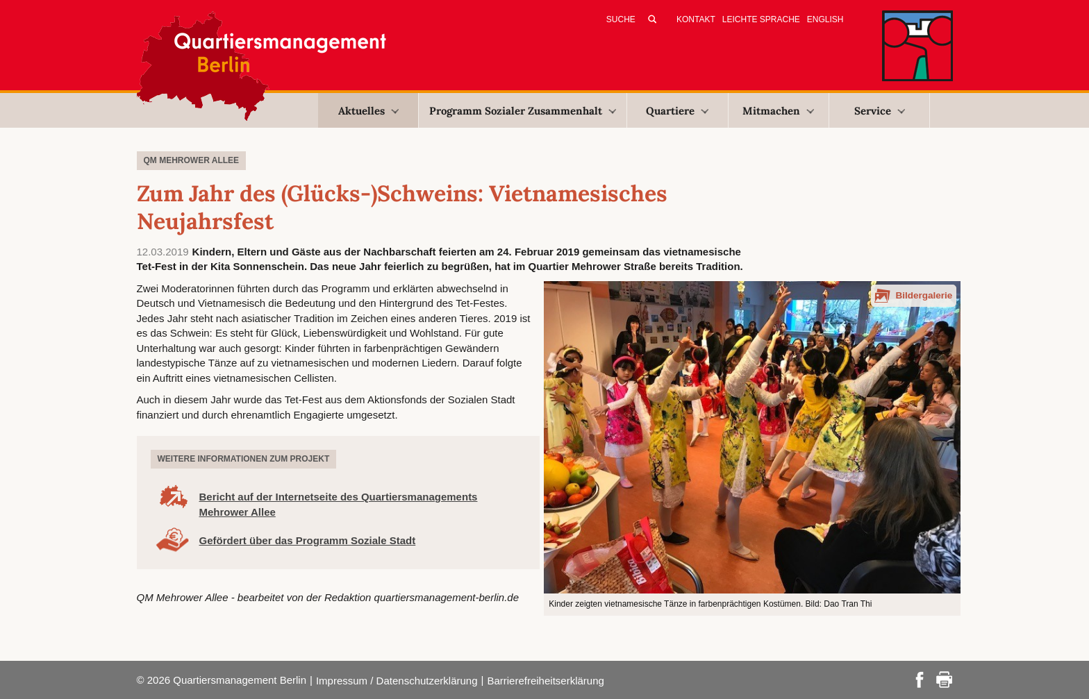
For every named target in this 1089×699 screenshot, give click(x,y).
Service (879, 110)
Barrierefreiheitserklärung (545, 681)
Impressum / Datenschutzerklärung (397, 681)
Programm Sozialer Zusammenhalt (522, 110)
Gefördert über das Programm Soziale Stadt (307, 540)
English (825, 19)
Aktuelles (368, 110)
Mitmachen (778, 110)
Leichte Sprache (761, 19)
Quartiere (677, 110)
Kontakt (695, 19)
